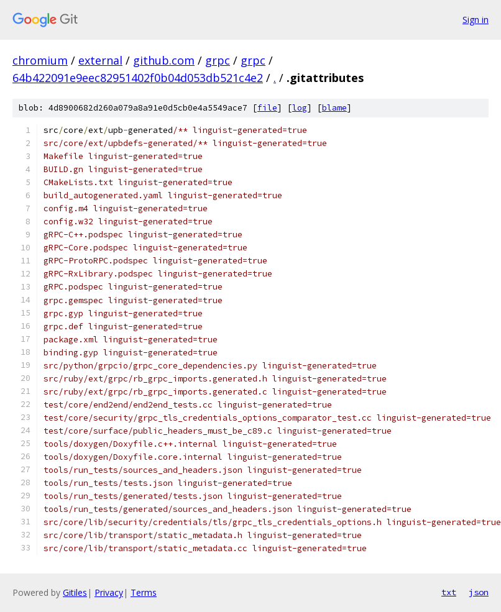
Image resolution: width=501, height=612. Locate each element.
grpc (217, 60)
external (100, 60)
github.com (164, 60)
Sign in (475, 19)
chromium (40, 60)
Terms (144, 592)
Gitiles (75, 592)
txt (448, 592)
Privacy (108, 592)
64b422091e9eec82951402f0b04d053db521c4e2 (137, 77)
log (299, 108)
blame (334, 108)
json (479, 592)
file (267, 108)
